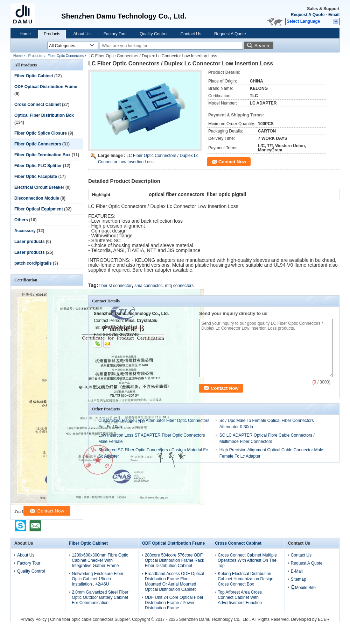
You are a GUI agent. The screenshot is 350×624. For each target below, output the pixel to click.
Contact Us (191, 33)
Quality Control (153, 33)
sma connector (148, 285)
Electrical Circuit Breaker (39, 187)
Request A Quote (307, 14)
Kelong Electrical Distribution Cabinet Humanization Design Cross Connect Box (245, 579)
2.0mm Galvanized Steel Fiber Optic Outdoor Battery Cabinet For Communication (100, 597)
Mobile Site (303, 587)
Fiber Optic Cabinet (33, 75)
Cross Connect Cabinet (37, 104)
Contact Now (232, 161)
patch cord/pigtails (33, 263)
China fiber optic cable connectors (81, 619)
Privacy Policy (34, 619)
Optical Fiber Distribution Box (44, 115)
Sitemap (298, 579)
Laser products (29, 241)
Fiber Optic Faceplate (35, 176)
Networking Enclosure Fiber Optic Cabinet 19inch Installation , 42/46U (97, 579)
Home (25, 33)
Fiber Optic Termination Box (42, 154)
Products (52, 33)
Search (261, 45)
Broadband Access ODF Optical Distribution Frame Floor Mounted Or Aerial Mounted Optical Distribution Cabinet (174, 581)
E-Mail (297, 571)
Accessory (25, 230)
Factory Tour (115, 33)
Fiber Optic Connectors (66, 56)
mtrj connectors (179, 285)
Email (334, 14)
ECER (323, 619)
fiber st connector (115, 285)
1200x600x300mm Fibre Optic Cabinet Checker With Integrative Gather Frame (100, 560)
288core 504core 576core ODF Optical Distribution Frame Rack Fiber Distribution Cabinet (174, 560)
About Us (81, 33)
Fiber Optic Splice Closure (40, 133)
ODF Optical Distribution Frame (45, 86)
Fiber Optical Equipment (38, 209)
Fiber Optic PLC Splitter (38, 165)
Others (21, 219)
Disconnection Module (36, 198)
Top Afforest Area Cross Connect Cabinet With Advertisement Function (240, 597)
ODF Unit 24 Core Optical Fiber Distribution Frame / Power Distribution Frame (174, 602)
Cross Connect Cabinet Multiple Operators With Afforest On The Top (247, 560)
